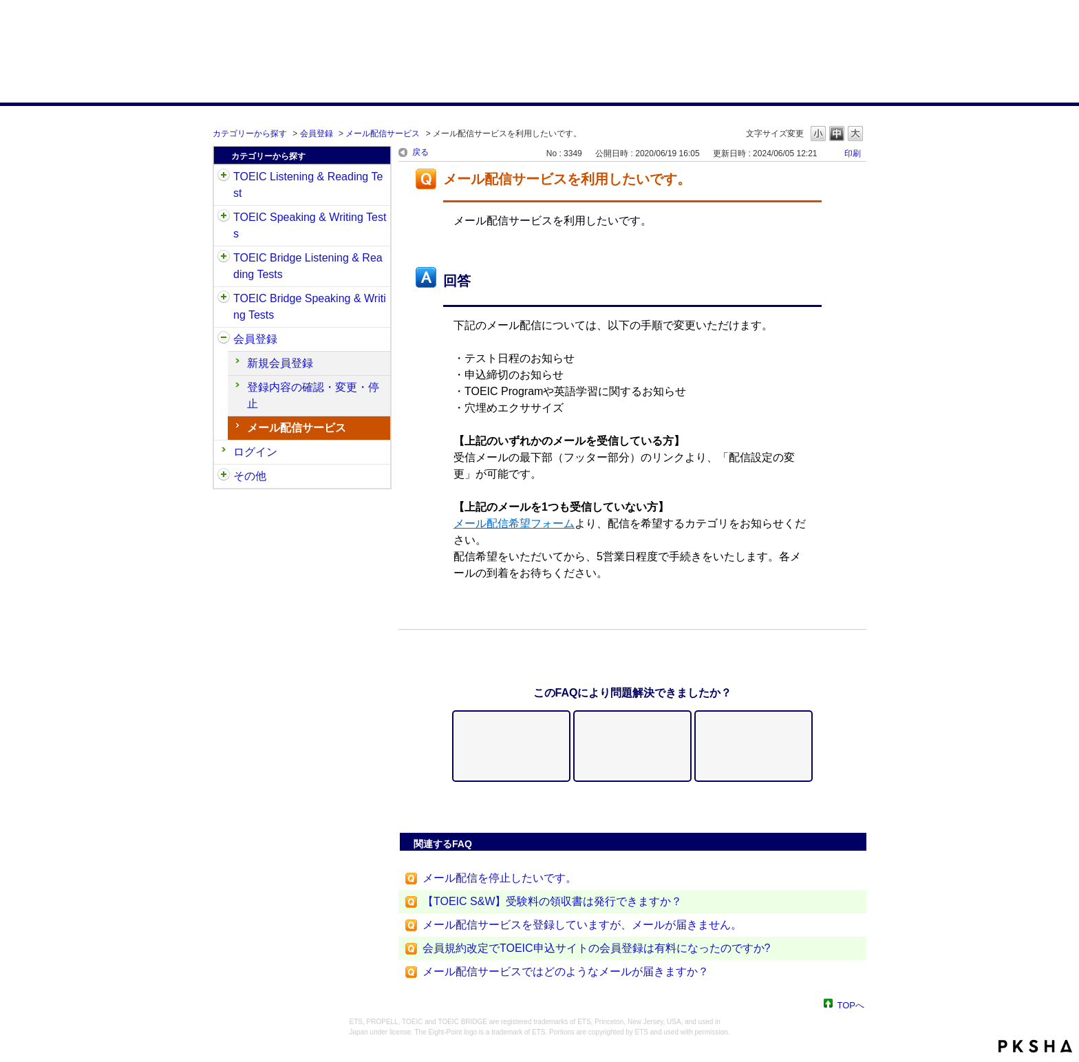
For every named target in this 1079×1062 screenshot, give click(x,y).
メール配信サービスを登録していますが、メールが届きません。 (582, 925)
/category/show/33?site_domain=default (223, 258)
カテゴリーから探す (250, 133)
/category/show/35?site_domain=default (223, 476)
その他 (249, 476)
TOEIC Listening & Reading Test (308, 185)
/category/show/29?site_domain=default (223, 339)
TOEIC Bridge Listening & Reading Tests (308, 266)
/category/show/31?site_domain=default (223, 177)
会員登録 (316, 133)
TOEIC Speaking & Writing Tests (309, 225)
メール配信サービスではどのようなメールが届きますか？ (566, 971)
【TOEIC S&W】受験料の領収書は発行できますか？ (553, 901)
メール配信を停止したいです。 (500, 878)
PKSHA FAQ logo (1035, 1046)
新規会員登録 (280, 363)
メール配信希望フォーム (514, 523)
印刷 (852, 153)
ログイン (255, 452)
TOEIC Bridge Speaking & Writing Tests (309, 307)
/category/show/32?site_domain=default (223, 217)
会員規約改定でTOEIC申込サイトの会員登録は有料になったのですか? (597, 948)
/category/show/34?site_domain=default (223, 298)
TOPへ (851, 1004)
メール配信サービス (382, 133)
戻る (420, 152)
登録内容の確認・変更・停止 (313, 395)
